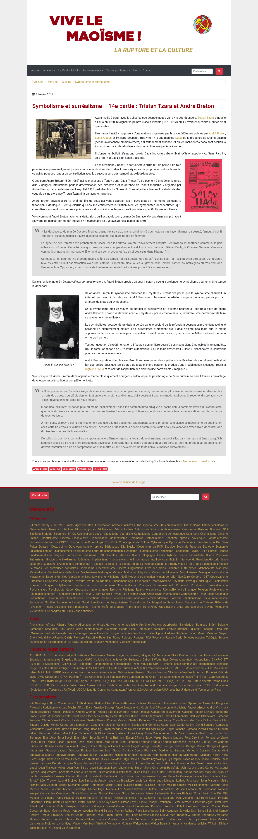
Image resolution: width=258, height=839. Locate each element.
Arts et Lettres (123, 529)
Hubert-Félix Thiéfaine (85, 759)
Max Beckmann (176, 785)
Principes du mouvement (156, 585)
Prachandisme (127, 585)
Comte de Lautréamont (74, 724)
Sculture (106, 598)
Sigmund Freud (94, 369)
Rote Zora (115, 685)
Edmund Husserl (217, 729)
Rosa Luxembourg (147, 810)
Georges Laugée (56, 750)
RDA (148, 637)
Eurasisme (130, 551)
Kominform (78, 668)
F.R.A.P (74, 664)
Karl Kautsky (174, 772)
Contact (147, 70)
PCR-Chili (156, 681)
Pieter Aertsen (182, 802)
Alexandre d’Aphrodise (187, 703)
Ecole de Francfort (189, 546)
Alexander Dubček (134, 703)
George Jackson (174, 746)
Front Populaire (142, 664)
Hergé (216, 754)
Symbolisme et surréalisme (92, 82)
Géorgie (82, 633)
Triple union (133, 606)
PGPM (180, 681)
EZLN (65, 664)
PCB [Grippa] (80, 681)
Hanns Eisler (123, 754)
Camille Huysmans (151, 716)
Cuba (132, 629)
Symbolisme (84, 469)
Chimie (34, 538)
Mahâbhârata (206, 568)
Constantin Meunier (103, 724)
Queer (70, 589)
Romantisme (37, 598)
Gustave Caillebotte (42, 754)
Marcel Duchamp (69, 785)
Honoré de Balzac (58, 759)
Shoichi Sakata (74, 815)
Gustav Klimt (220, 750)
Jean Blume (146, 763)
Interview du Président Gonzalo (199, 559)
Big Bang (35, 533)
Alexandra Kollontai (159, 703)
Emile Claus (97, 733)
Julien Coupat (106, 772)
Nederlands (53, 576)
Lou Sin (84, 780)
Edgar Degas (157, 729)
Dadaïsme (55, 469)
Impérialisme (100, 559)
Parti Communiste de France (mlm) (179, 676)
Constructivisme (217, 538)
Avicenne (187, 712)
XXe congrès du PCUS (59, 611)
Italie (151, 633)
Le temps (36, 568)
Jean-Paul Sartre (77, 767)
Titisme (95, 606)
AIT (32, 655)
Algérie (72, 624)
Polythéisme (63, 585)
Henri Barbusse (141, 754)
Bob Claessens (90, 716)
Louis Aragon (103, 137)
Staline (154, 815)
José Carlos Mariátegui (213, 767)
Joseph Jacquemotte (43, 772)
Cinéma (65, 538)
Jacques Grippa (72, 763)
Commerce (136, 538)
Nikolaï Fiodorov (109, 793)
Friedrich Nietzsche (173, 742)
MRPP (57, 672)
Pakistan (79, 637)
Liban (192, 633)
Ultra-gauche (167, 606)
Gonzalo (205, 750)
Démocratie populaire (151, 629)
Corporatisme (78, 542)
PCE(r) (105, 681)
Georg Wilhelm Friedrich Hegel (119, 746)
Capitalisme (111, 533)
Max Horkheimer (198, 785)
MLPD (169, 668)
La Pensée (147, 563)
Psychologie (56, 589)
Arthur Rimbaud (140, 712)
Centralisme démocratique (168, 533)
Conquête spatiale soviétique (185, 538)
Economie (222, 546)
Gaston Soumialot (66, 746)
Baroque (203, 529)
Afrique (50, 624)
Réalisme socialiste (148, 589)
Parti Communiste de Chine (139, 676)
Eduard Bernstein (40, 733)
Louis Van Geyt (145, 780)
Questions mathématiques (92, 589)
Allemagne (85, 624)
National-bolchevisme (76, 672)
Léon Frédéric (212, 776)
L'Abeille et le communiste (73, 563)
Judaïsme (36, 563)
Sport (85, 602)
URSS (67, 642)
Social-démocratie (190, 685)
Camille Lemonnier (176, 716)
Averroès (175, 712)
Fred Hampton (129, 742)
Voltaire (127, 823)
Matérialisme (38, 572)
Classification (99, 538)
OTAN (64, 676)
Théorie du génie (55, 606)
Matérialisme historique (96, 572)
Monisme (172, 572)
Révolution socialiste (70, 594)
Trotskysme (150, 606)
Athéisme (157, 529)
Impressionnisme (121, 559)
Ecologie (208, 546)
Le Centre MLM (68, 70)
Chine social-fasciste (89, 629)
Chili (62, 629)
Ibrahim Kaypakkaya (153, 759)
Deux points (59, 546)
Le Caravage (184, 776)
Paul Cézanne (146, 797)
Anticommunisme (171, 525)
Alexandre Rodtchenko (44, 707)
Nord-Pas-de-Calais (59, 637)
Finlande (61, 633)
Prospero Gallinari (78, 806)
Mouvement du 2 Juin (198, 668)
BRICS (72, 533)
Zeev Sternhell (71, 828)
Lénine (197, 776)
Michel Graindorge (74, 789)
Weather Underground (183, 689)
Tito (131, 819)
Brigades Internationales (45, 659)
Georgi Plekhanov (146, 750)
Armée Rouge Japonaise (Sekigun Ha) (131, 655)
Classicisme (80, 538)
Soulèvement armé (68, 602)
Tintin (123, 819)
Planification (220, 581)
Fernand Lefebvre (217, 737)
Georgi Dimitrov (123, 750)
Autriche (156, 624)
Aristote (124, 712)
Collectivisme (118, 538)
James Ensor (112, 763)
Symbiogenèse (156, 602)
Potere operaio (201, 681)
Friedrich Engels (149, 742)
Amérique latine (128, 624)
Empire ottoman (177, 629)
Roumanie (158, 637)
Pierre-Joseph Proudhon (155, 802)
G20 (101, 555)
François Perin (75, 742)
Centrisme (192, 533)
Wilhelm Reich (38, 828)
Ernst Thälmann (115, 737)
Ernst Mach (81, 737)
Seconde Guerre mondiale (129, 598)
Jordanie (169, 633)
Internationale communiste (180, 664)
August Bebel (159, 712)
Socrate (144, 815)
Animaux (117, 525)
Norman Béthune (181, 793)
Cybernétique (159, 542)
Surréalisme (69, 469)
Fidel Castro (37, 742)
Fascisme (86, 664)
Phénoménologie (123, 581)
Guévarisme (37, 559)
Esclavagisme (82, 551)
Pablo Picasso (65, 797)
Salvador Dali (187, 810)
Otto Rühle (47, 797)
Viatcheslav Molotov (42, 823)
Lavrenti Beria (166, 776)
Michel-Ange (96, 789)
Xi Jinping (55, 828)
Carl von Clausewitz (202, 716)
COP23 (63, 542)
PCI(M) (122, 681)
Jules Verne (88, 772)
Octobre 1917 (200, 576)
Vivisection (37, 611)
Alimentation (102, 525)
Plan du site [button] (39, 495)
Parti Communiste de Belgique (102, 676)
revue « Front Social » (98, 594)
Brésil (212, 624)
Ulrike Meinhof (218, 819)
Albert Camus (113, 703)
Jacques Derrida (50, 763)
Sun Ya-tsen (167, 815)
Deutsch (44, 546)
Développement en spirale (86, 546)
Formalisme (74, 555)
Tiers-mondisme (78, 606)
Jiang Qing (151, 767)
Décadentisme (206, 542)
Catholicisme (142, 533)
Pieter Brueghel (203, 802)
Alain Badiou (96, 703)
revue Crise (146, 594)
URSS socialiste (82, 642)
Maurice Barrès (133, 785)
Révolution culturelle (42, 594)
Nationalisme (219, 572)
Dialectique (112, 546)
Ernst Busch (65, 737)
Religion (202, 589)
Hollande (102, 633)
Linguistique (136, 568)
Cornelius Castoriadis (162, 724)
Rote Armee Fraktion (92, 685)
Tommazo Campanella (150, 819)
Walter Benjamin (161, 823)
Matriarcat (130, 572)
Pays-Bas (105, 637)
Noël (124, 576)
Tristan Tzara (206, 117)
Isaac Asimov (191, 759)
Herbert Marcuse (200, 754)
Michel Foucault (51, 789)
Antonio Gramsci (86, 712)
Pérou (116, 637)
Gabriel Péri (209, 742)
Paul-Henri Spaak (205, 797)
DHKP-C (217, 659)
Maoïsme (222, 568)
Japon (159, 633)
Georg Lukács (88, 746)
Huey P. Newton (111, 759)
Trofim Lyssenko (196, 819)
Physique (178, 581)
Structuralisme (100, 602)
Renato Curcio (211, 806)
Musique (204, 572)
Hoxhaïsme (69, 559)
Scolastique (92, 598)
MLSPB (179, 668)
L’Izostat (98, 668)
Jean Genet (197, 763)
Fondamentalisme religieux (47, 555)
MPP (41, 672)
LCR (142, 668)
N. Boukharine (207, 789)
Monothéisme (188, 572)
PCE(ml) (95, 681)
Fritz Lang (193, 742)
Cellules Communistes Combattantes (117, 659)
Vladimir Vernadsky (108, 823)
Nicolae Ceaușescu (58, 793)
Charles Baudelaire (73, 720)
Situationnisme (192, 598)
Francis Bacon (55, 742)
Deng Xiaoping (92, 729)
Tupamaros (56, 689)
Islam (224, 559)
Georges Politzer (80, 750)
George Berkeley (151, 746)
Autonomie (163, 655)
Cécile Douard (51, 720)
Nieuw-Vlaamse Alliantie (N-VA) (167, 672)
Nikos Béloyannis (133, 793)
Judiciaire (49, 563)
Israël (142, 633)
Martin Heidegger (92, 785)
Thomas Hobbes (63, 819)
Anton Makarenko (40, 712)
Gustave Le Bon (87, 754)
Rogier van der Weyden (78, 810)
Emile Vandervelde (157, 733)
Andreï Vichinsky (217, 707)
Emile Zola (177, 733)
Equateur (195, 629)
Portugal (138, 637)
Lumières (173, 568)
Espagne (207, 629)
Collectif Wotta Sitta (155, 659)
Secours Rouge (167, 685)
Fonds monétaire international (112, 664)
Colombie (111, 629)
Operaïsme (52, 676)
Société (50, 602)
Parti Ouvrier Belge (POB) (55, 681)
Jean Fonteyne (179, 763)
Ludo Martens (166, 780)
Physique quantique (198, 581)
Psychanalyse (38, 589)
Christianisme (49, 538)
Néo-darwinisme (95, 576)
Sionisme (175, 598)
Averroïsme (189, 529)
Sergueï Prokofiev (52, 815)
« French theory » (41, 525)
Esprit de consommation (107, 551)
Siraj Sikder (131, 815)
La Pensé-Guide (128, 563)
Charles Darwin (96, 720)
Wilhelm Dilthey (218, 823)
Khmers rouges (60, 668)
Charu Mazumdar (183, 720)
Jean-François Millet (52, 767)
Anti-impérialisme (148, 525)
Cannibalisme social (89, 533)
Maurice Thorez (155, 785)
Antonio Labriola (108, 712)
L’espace (97, 563)
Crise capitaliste (129, 542)
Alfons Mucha (67, 707)
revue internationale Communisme (176, 594)
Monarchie (158, 572)
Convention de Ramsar (44, 542)
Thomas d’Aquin (40, 819)
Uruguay (99, 642)
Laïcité (159, 563)
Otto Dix (216, 793)
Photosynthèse (161, 581)
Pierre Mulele (86, 802)
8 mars (69, 525)
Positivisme (82, 585)
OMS (41, 676)
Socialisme (37, 602)
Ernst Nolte (97, 737)
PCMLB (133, 681)
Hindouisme (53, 559)
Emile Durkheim (117, 733)
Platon (51, 806)
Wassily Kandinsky (184, 823)
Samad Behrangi (207, 810)
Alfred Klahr (84, 707)
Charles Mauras (117, 720)
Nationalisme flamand (131, 672)
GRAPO (158, 664)
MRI (48, 672)
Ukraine (34, 642)
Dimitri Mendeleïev (115, 729)
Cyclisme (175, 542)
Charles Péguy (162, 720)
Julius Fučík (157, 772)
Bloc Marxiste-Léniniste (213, 655)
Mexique (212, 633)
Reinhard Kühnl (174, 806)
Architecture (65, 529)
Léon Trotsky (48, 780)
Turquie (223, 637)
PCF (113, 681)
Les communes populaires (61, 568)
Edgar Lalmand (176, 729)
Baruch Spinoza (204, 712)
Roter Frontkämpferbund (139, 685)
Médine (34, 789)
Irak (129, 633)
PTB (46, 685)
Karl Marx (205, 772)
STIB (207, 685)
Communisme (154, 538)
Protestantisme (218, 585)
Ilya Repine (175, 759)
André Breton (217, 133)
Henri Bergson (162, 754)
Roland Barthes (103, 810)
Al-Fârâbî (69, 703)
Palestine (92, 637)
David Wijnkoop (72, 729)
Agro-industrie (84, 525)
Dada (178, 137)
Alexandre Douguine (215, 703)
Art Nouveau (105, 529)
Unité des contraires (190, 606)
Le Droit (194, 563)
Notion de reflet (166, 576)
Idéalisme (84, 559)
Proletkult (182, 585)
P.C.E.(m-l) (75, 676)
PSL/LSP (36, 685)
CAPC (89, 659)
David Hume (53, 729)
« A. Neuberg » (39, 703)
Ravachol (156, 806)
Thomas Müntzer (107, 819)
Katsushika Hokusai (52, 776)
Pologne (127, 637)
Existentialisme (148, 551)
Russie (170, 637)
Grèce (92, 633)
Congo (123, 629)
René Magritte (53, 810)
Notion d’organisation (141, 576)
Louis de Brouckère (121, 780)
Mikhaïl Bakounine (135, 789)
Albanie (61, 624)
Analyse (48, 70)
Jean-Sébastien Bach (103, 767)
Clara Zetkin (203, 720)
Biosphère (60, 533)
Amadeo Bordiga (104, 707)
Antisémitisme (47, 529)
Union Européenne (51, 642)
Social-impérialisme (215, 598)
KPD (89, 668)
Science (78, 598)
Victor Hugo (64, 823)
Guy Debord (106, 754)
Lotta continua (155, 668)
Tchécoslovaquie (194, 637)
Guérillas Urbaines (118, 555)
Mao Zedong (48, 785)
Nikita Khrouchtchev (84, 793)
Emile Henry (136, 733)
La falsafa (110, 563)
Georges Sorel (102, 750)
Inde (123, 633)
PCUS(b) (169, 681)
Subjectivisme (119, 602)
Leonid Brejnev (67, 780)
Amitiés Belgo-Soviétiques (72, 655)
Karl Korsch (191, 772)
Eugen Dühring (135, 737)
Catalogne (51, 629)
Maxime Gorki (219, 785)
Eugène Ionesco (173, 737)
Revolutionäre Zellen (64, 685)
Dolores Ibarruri (138, 729)
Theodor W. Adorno (188, 815)
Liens (136, 70)
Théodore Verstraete (215, 815)
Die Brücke (128, 546)
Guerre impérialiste (191, 555)
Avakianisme (172, 529)
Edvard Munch (62, 733)
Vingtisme (221, 606)
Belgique (201, 624)
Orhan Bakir (201, 793)
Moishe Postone (186, 789)
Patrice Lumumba (125, 797)
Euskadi (50, 633)
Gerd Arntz (166, 750)
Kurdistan (182, 633)
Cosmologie (95, 542)
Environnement (63, 551)
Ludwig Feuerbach (187, 780)
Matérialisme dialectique (63, 572)
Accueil (35, 70)
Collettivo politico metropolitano (189, 659)
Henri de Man (180, 754)
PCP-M (144, 681)
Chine (70, 629)
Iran (135, 633)
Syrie (179, 637)
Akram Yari (56, 703)
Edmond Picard (196, 729)
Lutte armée (189, 568)
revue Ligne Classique (214, 594)
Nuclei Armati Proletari (202, 672)
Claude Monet (50, 724)
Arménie (144, 624)
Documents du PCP (150, 546)
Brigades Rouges (73, 659)
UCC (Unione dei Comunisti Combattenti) (102, 689)
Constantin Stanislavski (132, 724)
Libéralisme (87, 568)
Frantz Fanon (93, 742)
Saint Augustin (169, 810)
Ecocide (170, 546)
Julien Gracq (124, 772)
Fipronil (212, 551)
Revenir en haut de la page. (129, 482)
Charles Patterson (139, 720)
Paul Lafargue (165, 797)
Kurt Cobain (127, 776)
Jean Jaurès (213, 763)
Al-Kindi (82, 703)
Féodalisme (182, 551)
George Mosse (196, 746)
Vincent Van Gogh (84, 823)
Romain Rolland (124, 810)
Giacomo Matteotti (186, 750)
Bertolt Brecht (70, 716)
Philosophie (142, 581)
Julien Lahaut (141, 772)
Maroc (201, 633)
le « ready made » (176, 563)
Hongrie (114, 633)
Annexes (129, 525)
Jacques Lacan (92, 763)
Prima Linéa (220, 681)
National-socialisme (103, 672)
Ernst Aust (49, 737)
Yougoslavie (138, 642)
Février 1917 (199, 551)
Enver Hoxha (214, 733)
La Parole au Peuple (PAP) (122, 668)
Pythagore (98, 806)
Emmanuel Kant (195, 733)
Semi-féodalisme (157, 598)
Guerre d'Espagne (143, 555)
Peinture (80, 581)
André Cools (141, 707)
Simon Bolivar (113, 815)
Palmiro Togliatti (86, 797)
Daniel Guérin (185, 724)
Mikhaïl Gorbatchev (161, 789)
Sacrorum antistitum (59, 598)
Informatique (141, 559)
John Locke (188, 767)
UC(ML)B (70, 689)
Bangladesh (187, 624)
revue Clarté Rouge (126, 594)
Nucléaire (184, 576)
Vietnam (125, 642)
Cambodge (36, 629)
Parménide (105, 797)
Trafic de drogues (113, 606)
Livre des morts (155, 568)
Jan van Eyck (129, 763)
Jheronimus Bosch (131, 767)
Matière (117, 572)
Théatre (208, 602)
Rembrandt (192, 806)
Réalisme (128, 589)
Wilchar (202, 823)
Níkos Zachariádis (157, 793)
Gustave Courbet (66, 754)
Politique (47, 585)
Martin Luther (113, 785)
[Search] (202, 71)
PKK (188, 681)
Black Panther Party (183, 655)
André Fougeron (160, 707)
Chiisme (223, 533)
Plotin (60, 806)
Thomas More (85, 819)
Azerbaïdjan (170, 624)
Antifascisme (192, 525)
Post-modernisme (103, 585)
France (72, 633)
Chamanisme (208, 533)
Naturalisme (37, 576)
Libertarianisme (106, 568)
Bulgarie (223, 624)
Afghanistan (37, 624)
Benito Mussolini (49, 716)
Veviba (209, 606)
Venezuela (111, 642)
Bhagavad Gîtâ (219, 529)
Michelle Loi (114, 789)
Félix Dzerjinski (194, 737)
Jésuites (43, 668)
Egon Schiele (80, 733)
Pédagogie (66, 581)
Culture (66, 82)
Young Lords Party (209, 689)
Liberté (121, 568)
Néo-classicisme (73, 576)
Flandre (223, 551)
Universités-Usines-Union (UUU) (148, 689)
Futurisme (90, 555)
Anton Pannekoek (64, 712)
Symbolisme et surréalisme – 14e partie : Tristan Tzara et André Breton (123, 106)
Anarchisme (97, 655)
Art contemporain (85, 529)
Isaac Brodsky (211, 759)
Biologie (47, 533)
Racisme (115, 589)
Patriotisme (50, 581)
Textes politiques (117, 70)
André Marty (178, 707)
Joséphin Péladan (69, 772)
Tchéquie (212, 637)
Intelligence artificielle (164, 559)
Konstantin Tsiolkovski (104, 776)
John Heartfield (169, 767)
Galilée (49, 746)
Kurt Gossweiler (146, 776)
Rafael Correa (116, 806)
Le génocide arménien (214, 563)
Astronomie (142, 529)
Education (36, 551)
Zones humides (84, 611)
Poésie (34, 585)
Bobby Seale (109, 716)
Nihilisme (113, 576)
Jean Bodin (162, 763)
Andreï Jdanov (197, 707)
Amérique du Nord (104, 624)
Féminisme (166, 551)
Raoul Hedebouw (138, 806)
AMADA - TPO (44, 655)
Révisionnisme (218, 589)
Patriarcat (36, 581)
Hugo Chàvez (130, 759)
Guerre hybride (167, 555)
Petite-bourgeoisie (99, 581)
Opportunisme (219, 576)
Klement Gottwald (77, 776)
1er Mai (58, 525)
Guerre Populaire (217, 555)
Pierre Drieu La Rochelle (60, 802)
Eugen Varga (153, 737)
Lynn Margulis (210, 780)
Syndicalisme (193, 602)
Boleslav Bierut (128, 716)
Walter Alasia (141, 823)
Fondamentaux (92, 70)
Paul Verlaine (184, 797)
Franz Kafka (110, 742)
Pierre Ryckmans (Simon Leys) (117, 802)
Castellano (126, 533)
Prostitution (198, 585)
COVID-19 (111, 542)
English (47, 551)
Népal (42, 637)
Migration (144, 572)
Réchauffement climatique (179, 589)
